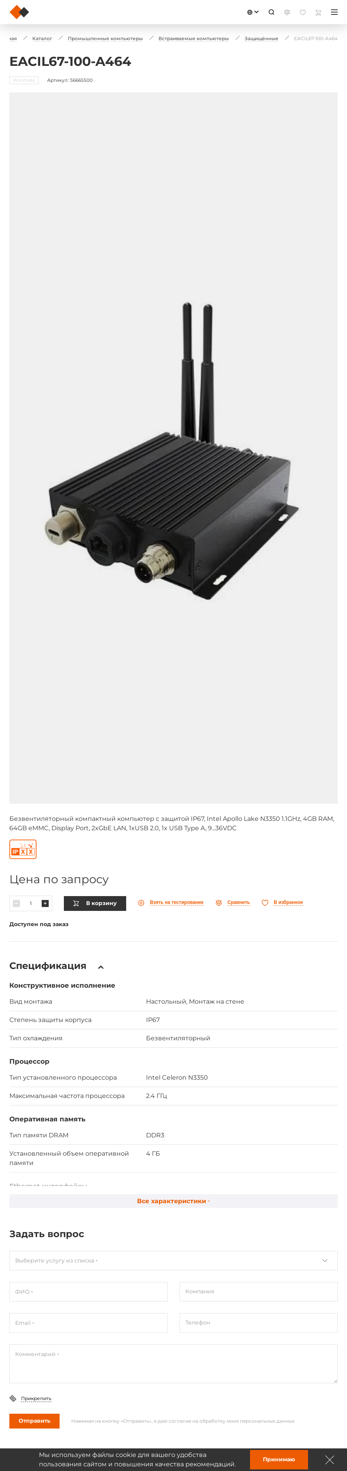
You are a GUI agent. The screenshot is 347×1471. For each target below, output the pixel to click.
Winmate (24, 80)
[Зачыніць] (330, 1459)
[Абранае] (282, 903)
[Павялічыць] (45, 903)
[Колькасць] (31, 903)
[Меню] (334, 12)
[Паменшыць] (16, 903)
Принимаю (279, 1459)
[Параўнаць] (232, 903)
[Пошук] (271, 12)
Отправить (34, 1420)
